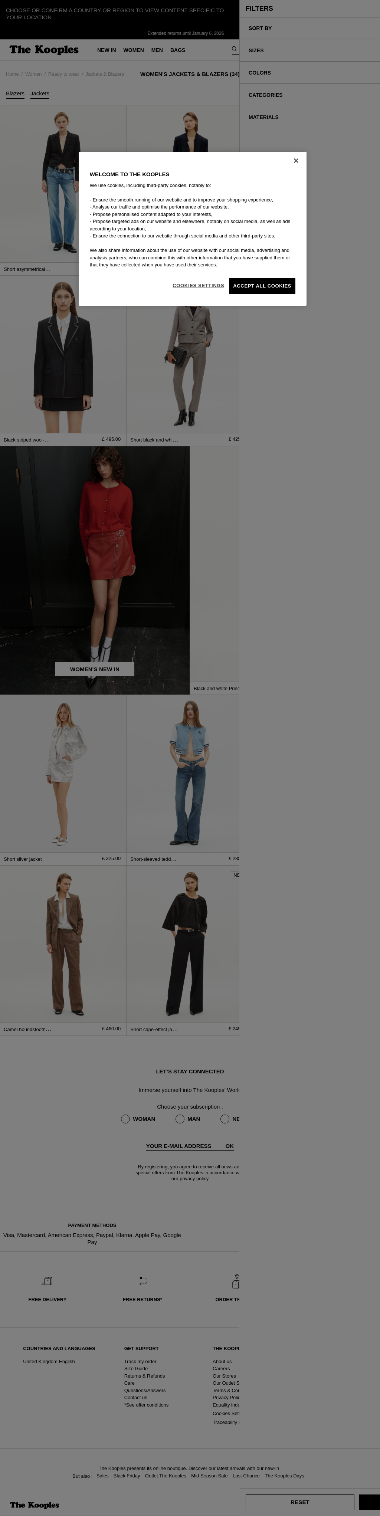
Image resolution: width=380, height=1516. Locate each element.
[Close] (296, 160)
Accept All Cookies (262, 286)
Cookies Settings (198, 285)
